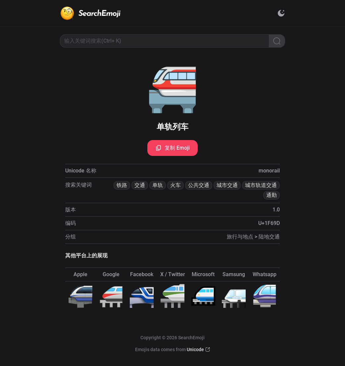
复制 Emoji (172, 148)
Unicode (195, 349)
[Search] (277, 41)
